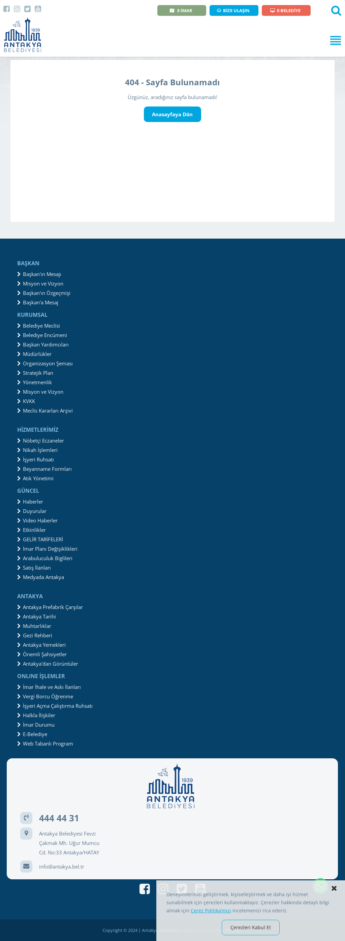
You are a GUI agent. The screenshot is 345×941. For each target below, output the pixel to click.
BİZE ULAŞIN (233, 10)
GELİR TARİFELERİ (40, 539)
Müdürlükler (34, 354)
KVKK (26, 401)
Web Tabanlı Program (45, 743)
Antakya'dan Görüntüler (47, 663)
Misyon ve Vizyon (40, 283)
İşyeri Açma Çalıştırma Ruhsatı (55, 705)
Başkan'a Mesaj (37, 302)
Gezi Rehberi (34, 635)
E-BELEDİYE (285, 10)
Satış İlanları (34, 567)
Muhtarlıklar (34, 626)
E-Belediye (32, 734)
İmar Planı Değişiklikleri (47, 548)
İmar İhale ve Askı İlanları (49, 687)
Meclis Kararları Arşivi (45, 410)
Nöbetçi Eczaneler (40, 440)
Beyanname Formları (44, 468)
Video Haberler (37, 520)
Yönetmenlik (34, 382)
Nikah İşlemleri (37, 450)
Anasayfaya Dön (172, 114)
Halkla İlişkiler (36, 715)
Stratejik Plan (35, 372)
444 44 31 (59, 818)
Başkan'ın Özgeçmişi (43, 293)
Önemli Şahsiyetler (42, 654)
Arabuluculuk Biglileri (44, 558)
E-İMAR (181, 10)
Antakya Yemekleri (41, 644)
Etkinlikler (31, 529)
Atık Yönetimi (35, 478)
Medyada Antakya (40, 577)
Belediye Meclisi (38, 325)
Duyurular (31, 511)
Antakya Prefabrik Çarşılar (50, 607)
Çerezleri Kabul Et (250, 927)
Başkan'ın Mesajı (39, 274)
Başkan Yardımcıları (43, 344)
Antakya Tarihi (36, 616)
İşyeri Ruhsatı (35, 459)
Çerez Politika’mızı (211, 910)
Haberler (30, 501)
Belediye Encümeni (42, 335)
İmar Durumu (36, 724)
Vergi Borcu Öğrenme (45, 696)
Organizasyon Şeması (45, 363)
